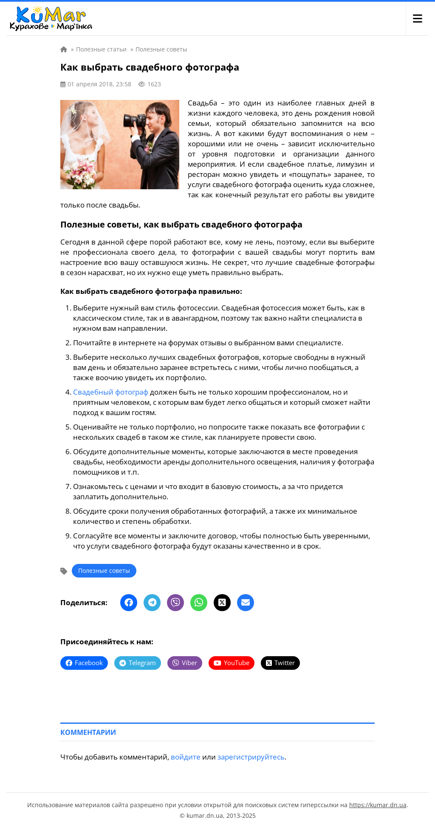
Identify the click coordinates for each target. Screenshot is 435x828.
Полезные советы (104, 570)
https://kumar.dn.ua (378, 805)
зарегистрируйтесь (251, 757)
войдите (186, 757)
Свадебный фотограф (110, 392)
